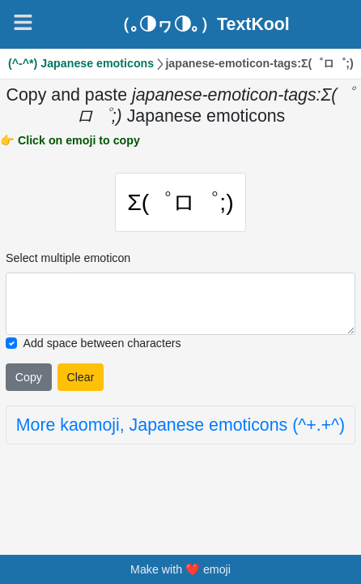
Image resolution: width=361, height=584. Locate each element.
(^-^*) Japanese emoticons (81, 63)
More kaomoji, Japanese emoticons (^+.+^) (180, 425)
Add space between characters (101, 343)
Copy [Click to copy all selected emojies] (28, 377)
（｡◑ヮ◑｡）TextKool (201, 24)
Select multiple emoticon (68, 257)
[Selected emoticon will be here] (180, 304)
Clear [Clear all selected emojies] (80, 377)
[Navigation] (23, 22)
